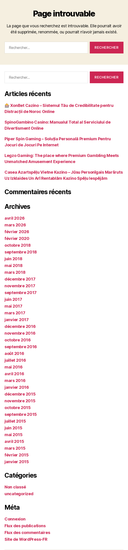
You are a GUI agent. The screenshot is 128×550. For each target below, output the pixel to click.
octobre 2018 (18, 245)
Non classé (15, 487)
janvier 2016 (17, 387)
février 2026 (17, 231)
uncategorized (19, 493)
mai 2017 (13, 306)
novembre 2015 (20, 400)
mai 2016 (14, 367)
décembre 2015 (20, 394)
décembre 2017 (20, 279)
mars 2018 (15, 272)
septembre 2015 (21, 414)
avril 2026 (14, 218)
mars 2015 (15, 448)
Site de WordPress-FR (26, 539)
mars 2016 (15, 380)
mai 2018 (14, 265)
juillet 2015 (15, 421)
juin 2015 (13, 428)
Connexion (15, 519)
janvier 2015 (17, 461)
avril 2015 (14, 441)
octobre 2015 (18, 407)
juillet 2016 (15, 360)
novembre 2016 (20, 333)
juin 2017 (13, 299)
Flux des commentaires (27, 532)
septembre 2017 (21, 292)
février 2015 (17, 455)
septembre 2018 (21, 252)
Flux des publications (25, 525)
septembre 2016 (21, 346)
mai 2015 (14, 434)
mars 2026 (15, 225)
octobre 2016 (18, 340)
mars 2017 (15, 313)
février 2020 (17, 238)
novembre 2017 (20, 285)
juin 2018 (13, 258)
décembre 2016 (20, 326)
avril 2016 (14, 373)
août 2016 (14, 353)
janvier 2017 (17, 319)
